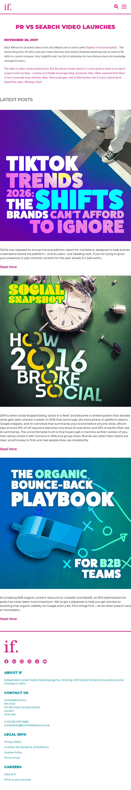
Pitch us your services (17, 779)
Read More (8, 267)
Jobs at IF (10, 774)
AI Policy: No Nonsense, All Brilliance (26, 747)
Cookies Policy (13, 752)
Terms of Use (12, 757)
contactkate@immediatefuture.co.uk (27, 725)
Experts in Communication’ (102, 47)
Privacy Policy (12, 741)
